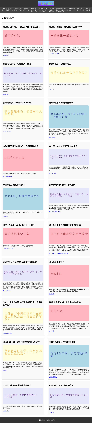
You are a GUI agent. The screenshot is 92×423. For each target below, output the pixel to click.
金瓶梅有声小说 (7, 176)
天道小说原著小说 (24, 10)
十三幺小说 (6, 411)
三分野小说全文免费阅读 (21, 8)
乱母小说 (51, 331)
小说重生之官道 (42, 8)
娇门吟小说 (6, 55)
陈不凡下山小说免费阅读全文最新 (58, 253)
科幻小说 (5, 94)
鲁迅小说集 (52, 137)
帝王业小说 (34, 11)
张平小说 (33, 8)
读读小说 (5, 216)
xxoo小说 (50, 10)
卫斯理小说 (51, 11)
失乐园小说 (72, 8)
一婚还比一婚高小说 (54, 53)
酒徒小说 (79, 8)
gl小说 (5, 370)
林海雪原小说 (60, 11)
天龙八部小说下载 (8, 248)
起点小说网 (42, 11)
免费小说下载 (53, 377)
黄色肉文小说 (42, 10)
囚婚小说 (51, 412)
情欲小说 (51, 89)
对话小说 (75, 10)
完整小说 (33, 10)
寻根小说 (51, 294)
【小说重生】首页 (8, 8)
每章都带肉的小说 (61, 8)
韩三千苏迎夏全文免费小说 (63, 10)
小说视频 (51, 8)
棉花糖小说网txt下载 (54, 211)
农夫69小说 (52, 173)
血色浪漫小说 (7, 290)
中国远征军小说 (7, 333)
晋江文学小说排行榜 (11, 10)
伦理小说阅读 (7, 131)
